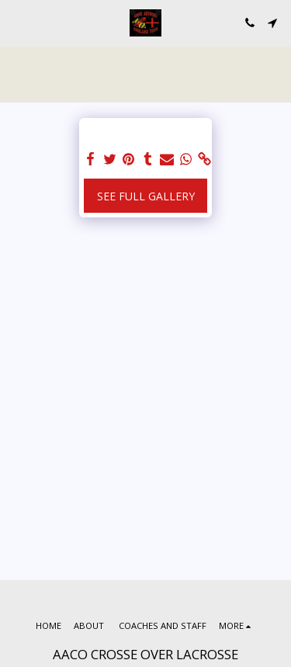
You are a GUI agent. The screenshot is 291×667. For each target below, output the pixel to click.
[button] (17, 22)
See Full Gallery (146, 196)
